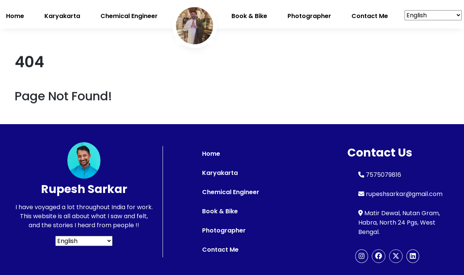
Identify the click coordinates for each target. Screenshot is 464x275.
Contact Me (220, 249)
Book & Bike (249, 16)
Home (15, 16)
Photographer (309, 16)
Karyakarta (62, 16)
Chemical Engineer (129, 16)
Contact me (369, 16)
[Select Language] (433, 15)
